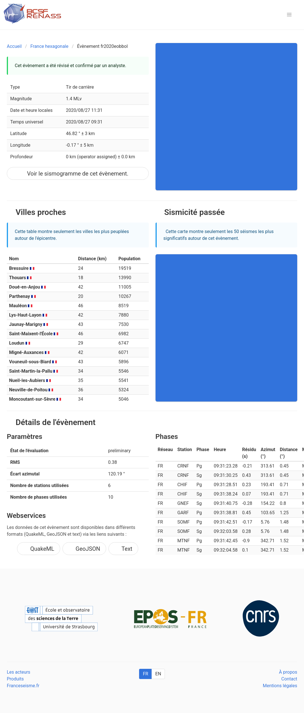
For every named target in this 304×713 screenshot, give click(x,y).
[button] (289, 14)
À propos (288, 672)
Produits (15, 679)
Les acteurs (18, 672)
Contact (289, 679)
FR (145, 673)
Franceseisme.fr (23, 685)
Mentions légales (280, 685)
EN (158, 673)
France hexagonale (49, 46)
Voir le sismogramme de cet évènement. (77, 173)
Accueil (14, 46)
